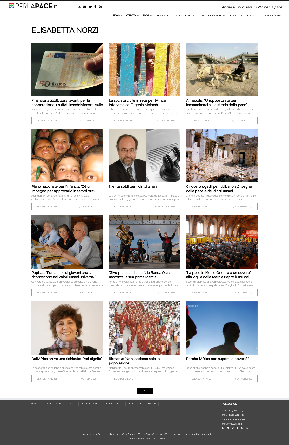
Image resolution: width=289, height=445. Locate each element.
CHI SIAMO (162, 15)
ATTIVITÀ (132, 15)
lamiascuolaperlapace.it (234, 419)
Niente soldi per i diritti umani (133, 187)
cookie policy (158, 438)
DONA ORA (235, 15)
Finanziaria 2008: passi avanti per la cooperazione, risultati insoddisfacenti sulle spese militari (67, 104)
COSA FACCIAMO (183, 15)
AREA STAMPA (272, 15)
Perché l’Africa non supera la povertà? (217, 359)
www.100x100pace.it (232, 424)
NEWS (117, 15)
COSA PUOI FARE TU (211, 15)
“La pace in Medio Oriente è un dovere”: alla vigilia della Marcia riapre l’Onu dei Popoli (218, 277)
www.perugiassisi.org (232, 410)
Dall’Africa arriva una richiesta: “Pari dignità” (66, 359)
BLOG (147, 15)
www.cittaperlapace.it (233, 415)
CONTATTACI (253, 15)
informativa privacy (140, 438)
